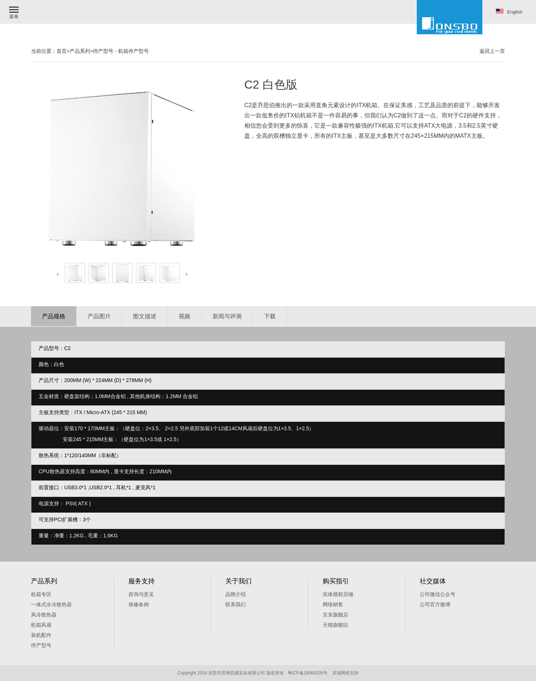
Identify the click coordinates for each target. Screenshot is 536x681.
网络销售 (333, 604)
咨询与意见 (141, 594)
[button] (14, 12)
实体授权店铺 (338, 594)
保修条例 (138, 604)
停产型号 (103, 51)
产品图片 (99, 316)
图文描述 (144, 316)
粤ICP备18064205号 (307, 673)
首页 (62, 51)
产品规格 (53, 316)
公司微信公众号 (437, 594)
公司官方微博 (435, 604)
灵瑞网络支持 (345, 673)
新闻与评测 (227, 316)
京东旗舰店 (335, 615)
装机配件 (41, 635)
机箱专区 (41, 594)
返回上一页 (492, 51)
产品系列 (80, 51)
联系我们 (235, 604)
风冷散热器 (44, 615)
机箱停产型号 (133, 51)
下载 (270, 316)
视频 (184, 316)
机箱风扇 (41, 625)
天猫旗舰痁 (335, 625)
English (509, 12)
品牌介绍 (235, 594)
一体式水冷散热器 (51, 604)
